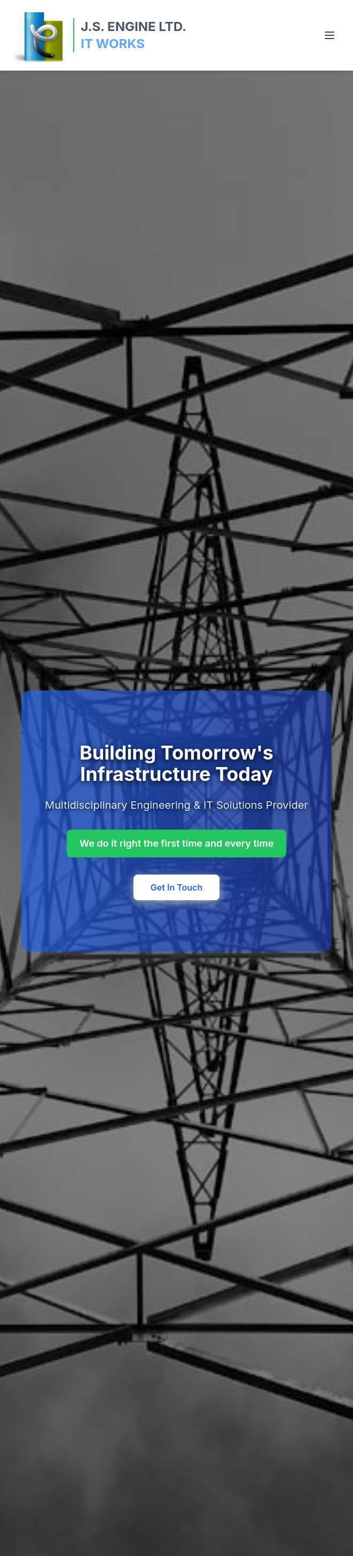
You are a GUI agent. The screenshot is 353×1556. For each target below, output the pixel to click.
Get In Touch (176, 887)
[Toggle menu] (329, 35)
